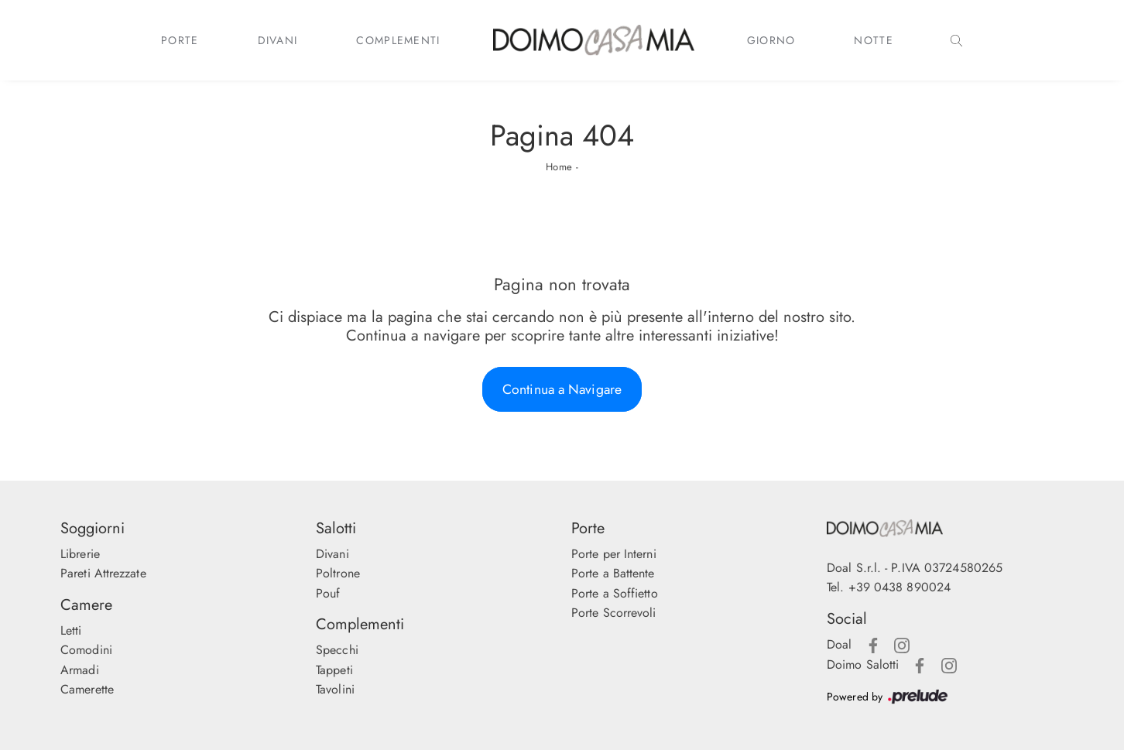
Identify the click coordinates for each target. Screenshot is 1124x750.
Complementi (398, 40)
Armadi (79, 670)
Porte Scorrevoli (613, 613)
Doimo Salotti (863, 664)
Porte (180, 40)
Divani (278, 40)
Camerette (87, 689)
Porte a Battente (613, 573)
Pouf (328, 593)
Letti (71, 630)
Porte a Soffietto (614, 593)
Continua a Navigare (562, 389)
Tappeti (334, 670)
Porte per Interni (613, 554)
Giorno (771, 40)
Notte (873, 40)
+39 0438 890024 (899, 587)
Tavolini (335, 689)
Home (559, 166)
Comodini (86, 650)
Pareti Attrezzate (103, 573)
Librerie (80, 554)
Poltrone (338, 573)
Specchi (337, 650)
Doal (839, 644)
